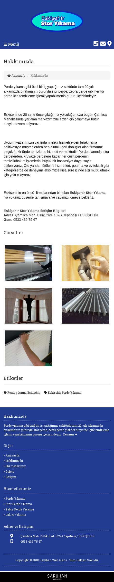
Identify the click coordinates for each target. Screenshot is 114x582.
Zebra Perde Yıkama (19, 509)
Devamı (70, 434)
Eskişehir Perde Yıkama (62, 392)
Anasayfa (16, 75)
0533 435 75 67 (23, 541)
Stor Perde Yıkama (18, 504)
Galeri (9, 471)
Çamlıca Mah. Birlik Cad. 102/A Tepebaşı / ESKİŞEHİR (49, 536)
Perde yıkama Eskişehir (22, 392)
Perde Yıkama (14, 498)
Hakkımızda (13, 461)
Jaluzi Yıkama (15, 515)
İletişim (10, 477)
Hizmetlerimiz (15, 466)
